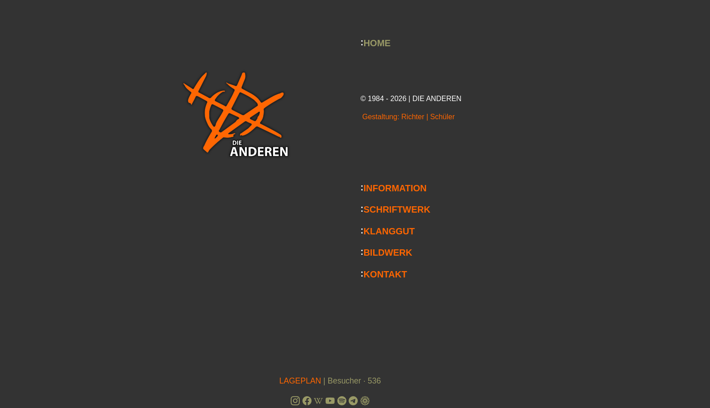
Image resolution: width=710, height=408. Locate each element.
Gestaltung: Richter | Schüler (408, 117)
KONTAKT (385, 274)
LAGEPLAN (300, 380)
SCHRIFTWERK (397, 209)
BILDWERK (388, 252)
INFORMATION (395, 188)
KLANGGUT (389, 231)
